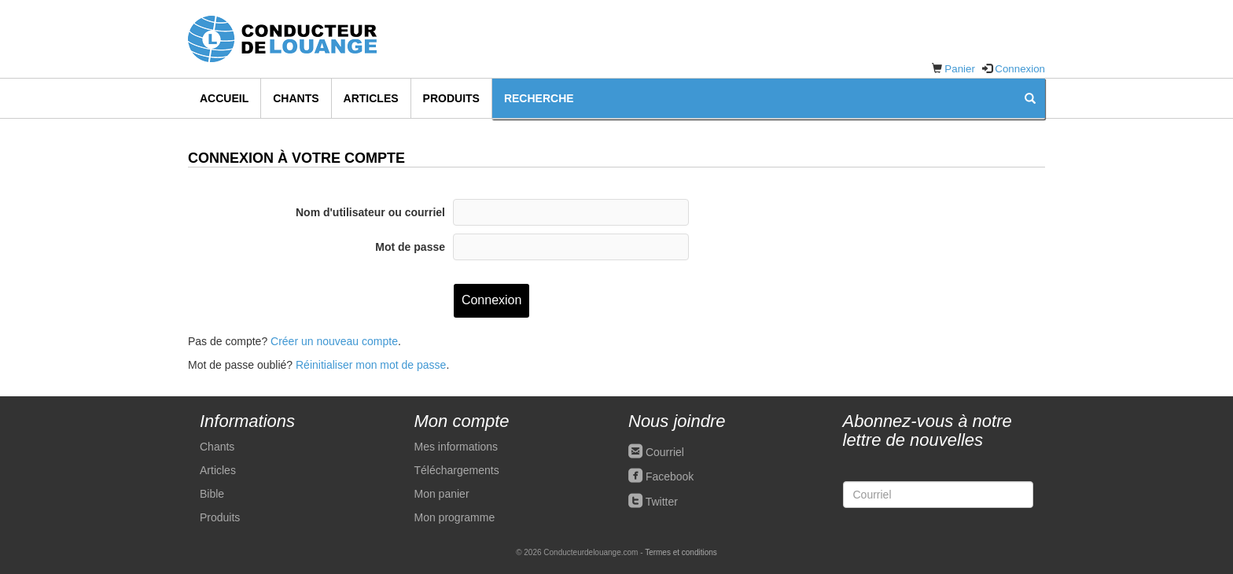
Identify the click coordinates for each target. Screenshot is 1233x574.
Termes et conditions (681, 552)
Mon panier (441, 494)
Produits (451, 98)
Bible (212, 494)
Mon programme (454, 517)
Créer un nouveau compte (334, 341)
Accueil (224, 98)
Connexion (1020, 69)
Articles (371, 98)
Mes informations (456, 446)
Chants (295, 98)
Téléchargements (456, 470)
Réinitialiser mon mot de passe (371, 365)
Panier (959, 69)
